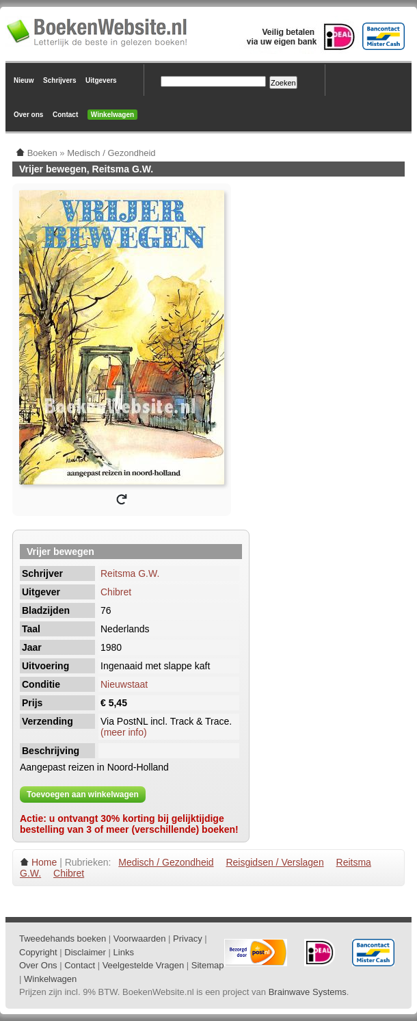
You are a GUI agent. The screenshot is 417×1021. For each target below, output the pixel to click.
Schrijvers (59, 80)
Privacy (187, 938)
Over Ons (38, 965)
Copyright (38, 952)
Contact (65, 114)
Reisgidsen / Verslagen (274, 862)
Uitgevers (101, 80)
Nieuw (23, 80)
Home (44, 862)
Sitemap (207, 965)
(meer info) (123, 732)
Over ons (28, 114)
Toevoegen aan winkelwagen (83, 794)
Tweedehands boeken (62, 938)
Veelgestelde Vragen (144, 965)
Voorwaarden (139, 938)
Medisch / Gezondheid (165, 862)
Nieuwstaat (124, 684)
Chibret (115, 591)
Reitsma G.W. (129, 573)
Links (123, 952)
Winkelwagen (112, 114)
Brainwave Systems (308, 992)
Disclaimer (85, 952)
